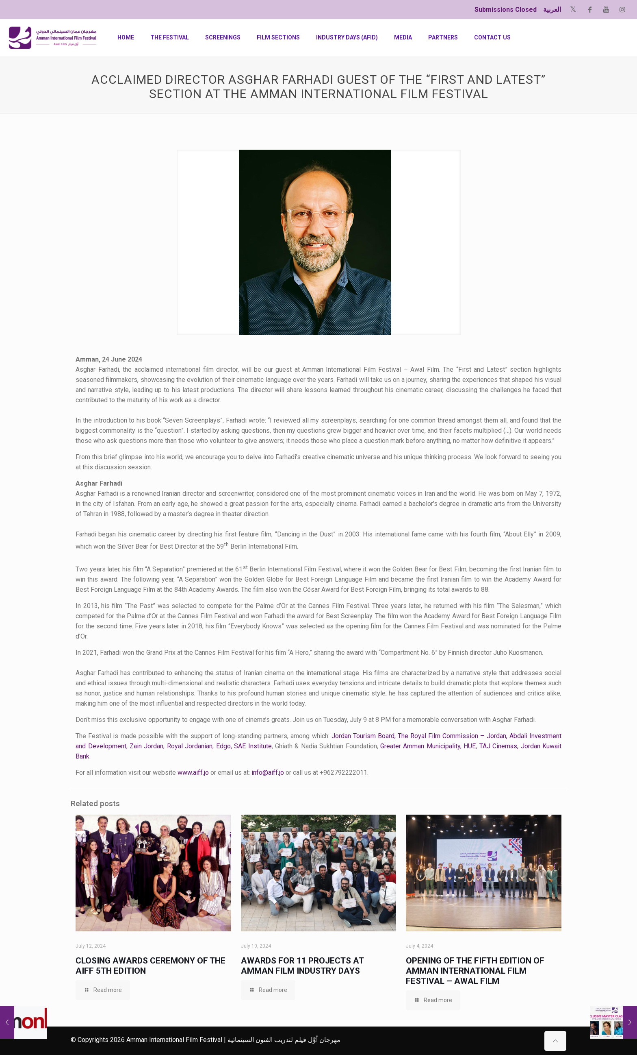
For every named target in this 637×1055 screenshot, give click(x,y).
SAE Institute (252, 746)
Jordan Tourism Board (363, 736)
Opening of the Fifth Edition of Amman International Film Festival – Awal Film (475, 971)
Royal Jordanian (189, 746)
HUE (470, 746)
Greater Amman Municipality (420, 746)
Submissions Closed (505, 9)
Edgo (223, 746)
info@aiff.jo (267, 772)
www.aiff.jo (193, 772)
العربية (552, 9)
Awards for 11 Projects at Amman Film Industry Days (302, 966)
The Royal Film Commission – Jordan (452, 736)
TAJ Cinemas (498, 746)
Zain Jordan (146, 746)
